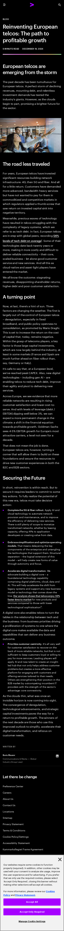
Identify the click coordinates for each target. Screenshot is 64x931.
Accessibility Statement (16, 843)
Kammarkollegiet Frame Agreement (23, 849)
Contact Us (9, 805)
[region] (32, 893)
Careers (7, 792)
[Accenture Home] (32, 5)
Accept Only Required (32, 912)
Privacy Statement (13, 824)
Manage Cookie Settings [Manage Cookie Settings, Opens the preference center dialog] (32, 921)
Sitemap (7, 817)
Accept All (32, 902)
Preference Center (13, 786)
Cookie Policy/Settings (16, 836)
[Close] (60, 859)
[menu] (4, 5)
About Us (8, 799)
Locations (8, 811)
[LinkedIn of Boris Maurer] (57, 756)
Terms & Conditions (14, 830)
